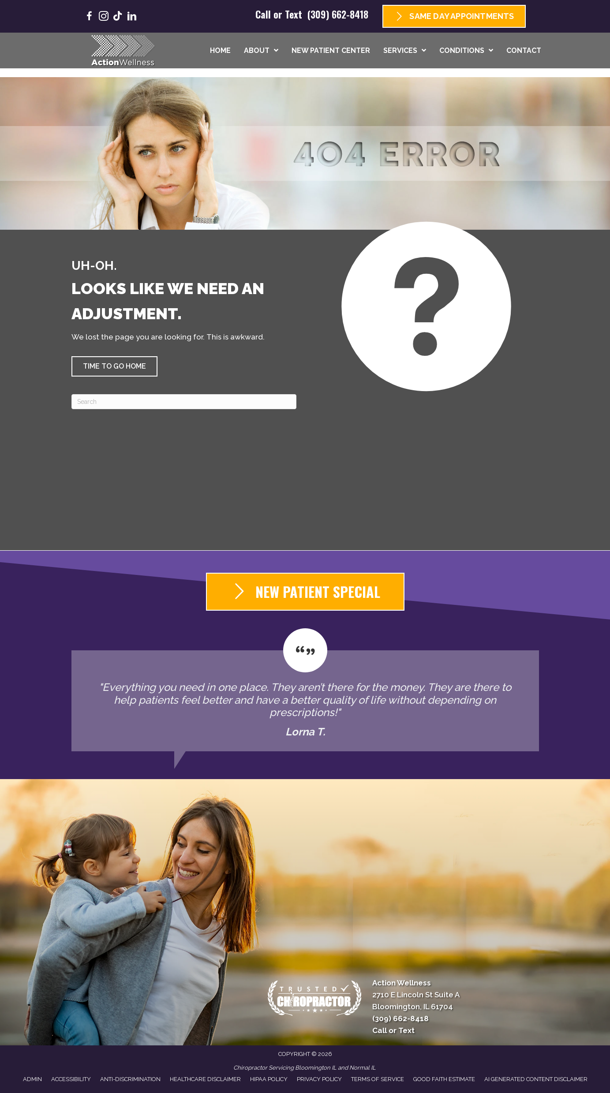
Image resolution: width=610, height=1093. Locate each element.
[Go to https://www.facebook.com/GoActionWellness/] (89, 17)
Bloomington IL (316, 1067)
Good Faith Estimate (444, 1079)
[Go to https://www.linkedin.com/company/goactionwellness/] (132, 17)
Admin (32, 1079)
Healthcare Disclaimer (205, 1079)
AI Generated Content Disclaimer (536, 1079)
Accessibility (71, 1079)
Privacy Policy (319, 1079)
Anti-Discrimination (130, 1079)
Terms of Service (377, 1079)
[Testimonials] (305, 690)
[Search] (183, 401)
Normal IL (362, 1067)
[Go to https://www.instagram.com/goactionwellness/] (104, 17)
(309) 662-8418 (337, 14)
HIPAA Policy (269, 1079)
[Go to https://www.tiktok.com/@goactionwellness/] (118, 17)
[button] (114, 366)
